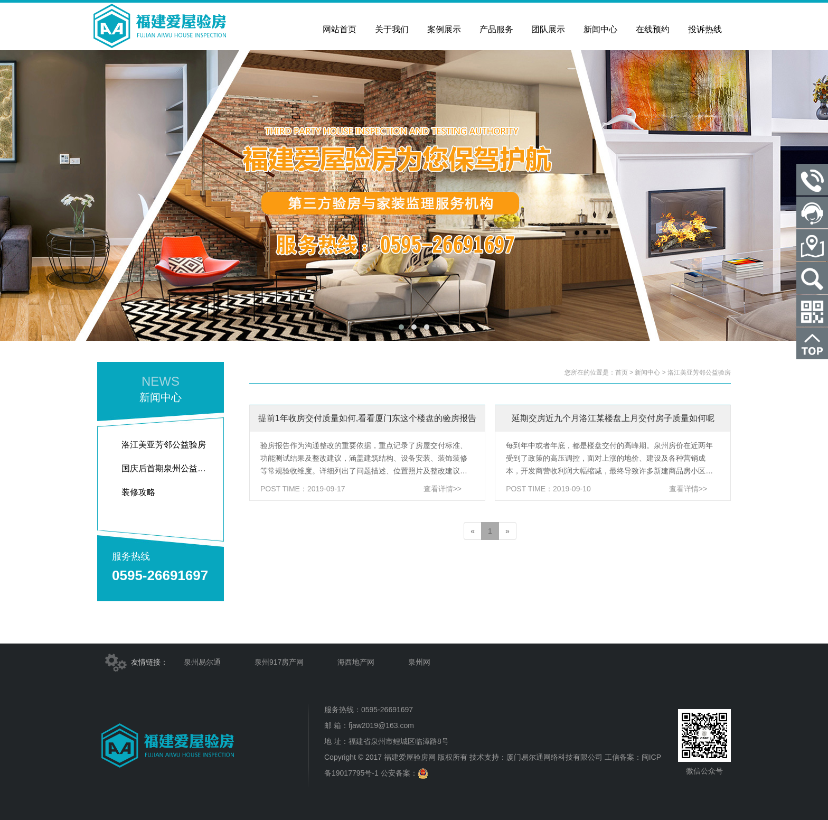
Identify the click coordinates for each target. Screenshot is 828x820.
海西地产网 (355, 662)
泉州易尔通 (202, 662)
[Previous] (473, 531)
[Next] (507, 531)
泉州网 (419, 662)
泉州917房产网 (279, 662)
